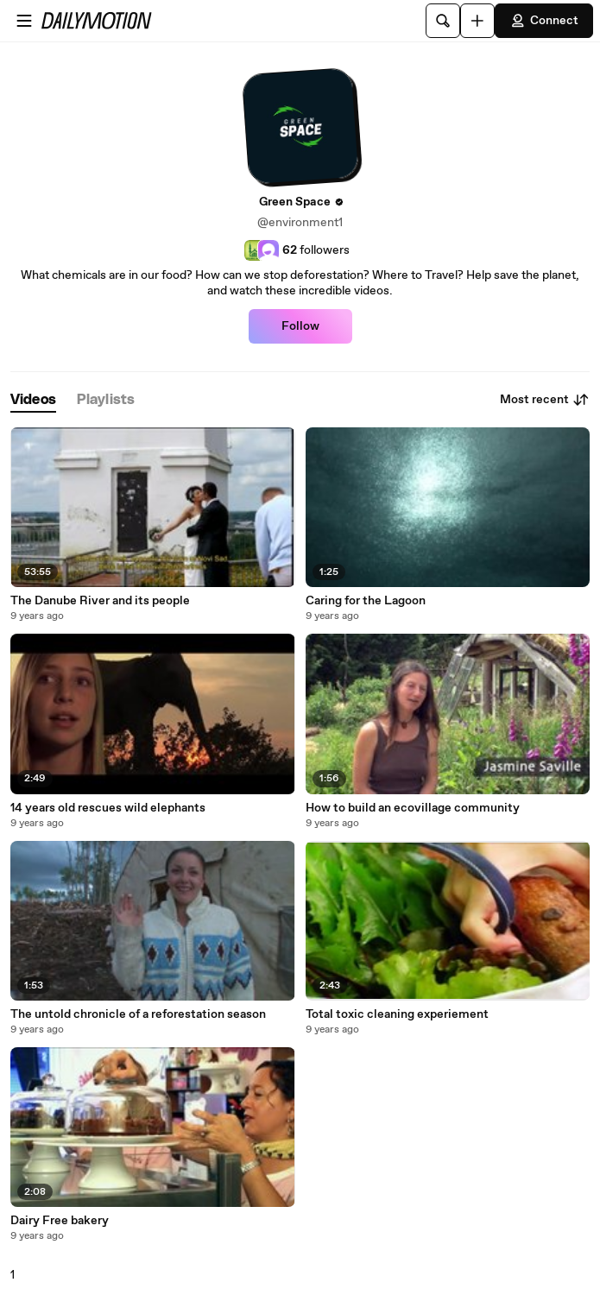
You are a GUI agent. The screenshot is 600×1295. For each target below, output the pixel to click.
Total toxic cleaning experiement (397, 1014)
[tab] (33, 400)
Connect (543, 20)
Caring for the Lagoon (366, 601)
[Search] (443, 20)
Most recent (545, 399)
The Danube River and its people (100, 601)
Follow (300, 326)
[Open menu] (24, 20)
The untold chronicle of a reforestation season (138, 1014)
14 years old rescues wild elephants (107, 808)
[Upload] (477, 20)
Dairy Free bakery (59, 1221)
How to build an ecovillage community (413, 808)
